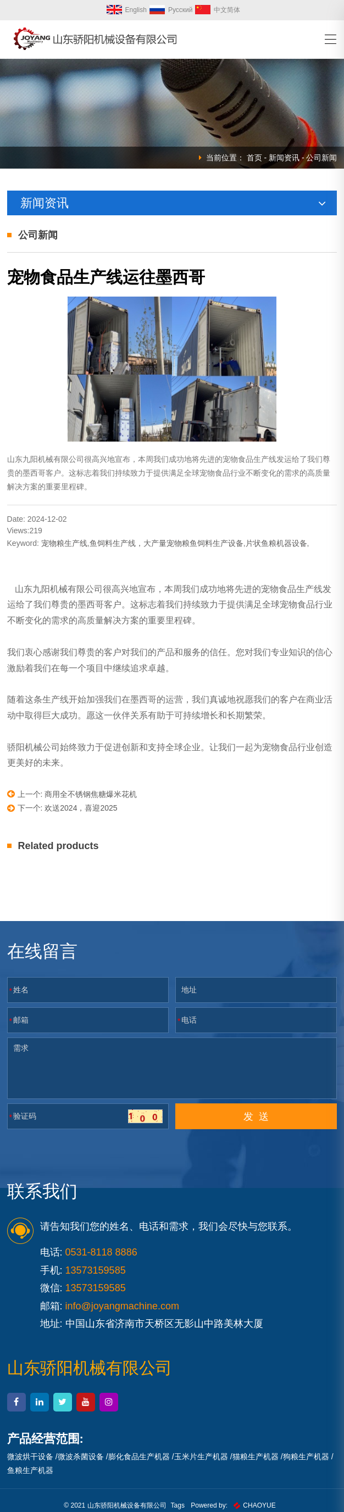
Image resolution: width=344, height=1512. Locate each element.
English (127, 10)
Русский (171, 10)
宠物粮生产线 (64, 543)
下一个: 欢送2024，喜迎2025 (62, 808)
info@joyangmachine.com (122, 1306)
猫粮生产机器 (255, 1456)
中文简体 (217, 10)
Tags (178, 1505)
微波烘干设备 (30, 1456)
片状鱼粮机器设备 (276, 543)
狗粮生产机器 (306, 1456)
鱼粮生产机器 (30, 1470)
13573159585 (95, 1287)
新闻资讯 (284, 157)
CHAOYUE (254, 1505)
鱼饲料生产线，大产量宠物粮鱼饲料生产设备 (166, 543)
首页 (254, 157)
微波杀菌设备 (81, 1456)
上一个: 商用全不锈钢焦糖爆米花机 (72, 794)
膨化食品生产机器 (139, 1456)
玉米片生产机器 (201, 1456)
